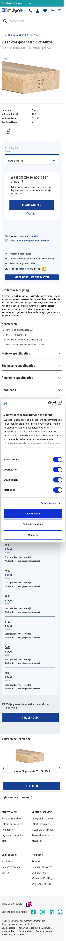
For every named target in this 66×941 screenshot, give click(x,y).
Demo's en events (11, 867)
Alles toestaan (33, 513)
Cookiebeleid (8, 928)
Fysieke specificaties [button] (16, 353)
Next (60, 768)
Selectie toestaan (33, 524)
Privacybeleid (25, 931)
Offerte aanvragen (41, 824)
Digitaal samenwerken (13, 835)
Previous (3, 768)
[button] (59, 10)
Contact (6, 872)
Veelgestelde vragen (42, 818)
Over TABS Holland (41, 883)
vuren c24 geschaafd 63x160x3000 (32, 771)
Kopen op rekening (28, 928)
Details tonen (48, 503)
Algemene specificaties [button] (17, 378)
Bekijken (32, 786)
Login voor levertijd (28, 236)
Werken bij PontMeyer (43, 878)
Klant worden (31, 205)
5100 (7, 621)
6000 (7, 673)
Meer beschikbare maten (32, 277)
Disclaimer (19, 934)
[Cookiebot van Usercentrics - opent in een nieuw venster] (48, 403)
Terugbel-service (40, 835)
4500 (7, 570)
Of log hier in (31, 213)
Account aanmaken (11, 818)
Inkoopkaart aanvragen (43, 829)
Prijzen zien (30, 717)
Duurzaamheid (39, 872)
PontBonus (7, 829)
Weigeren (33, 535)
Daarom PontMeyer (42, 867)
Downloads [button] (9, 390)
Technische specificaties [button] (18, 366)
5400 (7, 647)
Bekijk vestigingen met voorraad (33, 240)
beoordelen (23, 269)
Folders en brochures (12, 824)
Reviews (36, 861)
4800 (7, 596)
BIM (4, 840)
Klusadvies (37, 840)
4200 (7, 545)
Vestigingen (8, 861)
